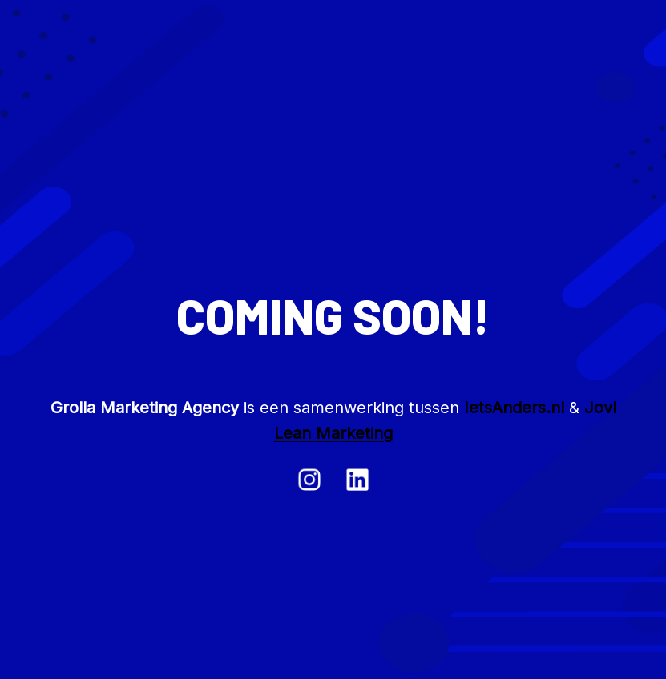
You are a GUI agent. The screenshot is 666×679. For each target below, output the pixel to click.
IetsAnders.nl (514, 407)
